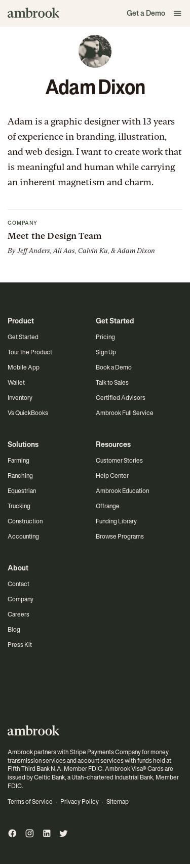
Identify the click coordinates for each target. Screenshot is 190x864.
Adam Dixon (136, 251)
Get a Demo (146, 13)
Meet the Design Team (55, 236)
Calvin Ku (93, 251)
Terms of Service (30, 802)
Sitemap (117, 802)
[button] (177, 13)
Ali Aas (64, 251)
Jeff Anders (33, 251)
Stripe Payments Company (105, 752)
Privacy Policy (79, 802)
